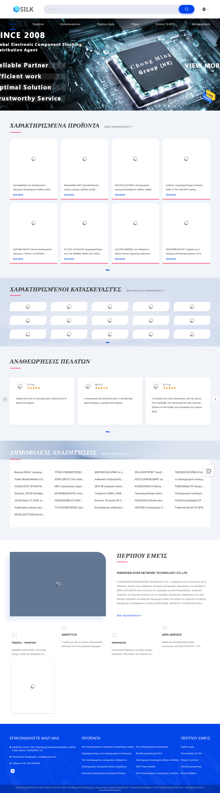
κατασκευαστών (70, 24)
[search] (186, 9)
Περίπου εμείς (106, 24)
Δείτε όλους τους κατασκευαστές (145, 290)
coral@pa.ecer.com (34, 757)
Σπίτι (13, 24)
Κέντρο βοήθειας (189, 773)
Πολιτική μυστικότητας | (27, 787)
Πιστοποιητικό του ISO (191, 753)
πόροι (135, 24)
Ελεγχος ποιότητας (190, 760)
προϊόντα (38, 24)
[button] (107, 270)
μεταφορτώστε (201, 24)
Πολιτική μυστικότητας (191, 766)
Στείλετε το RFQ (165, 24)
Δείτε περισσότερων (118, 126)
